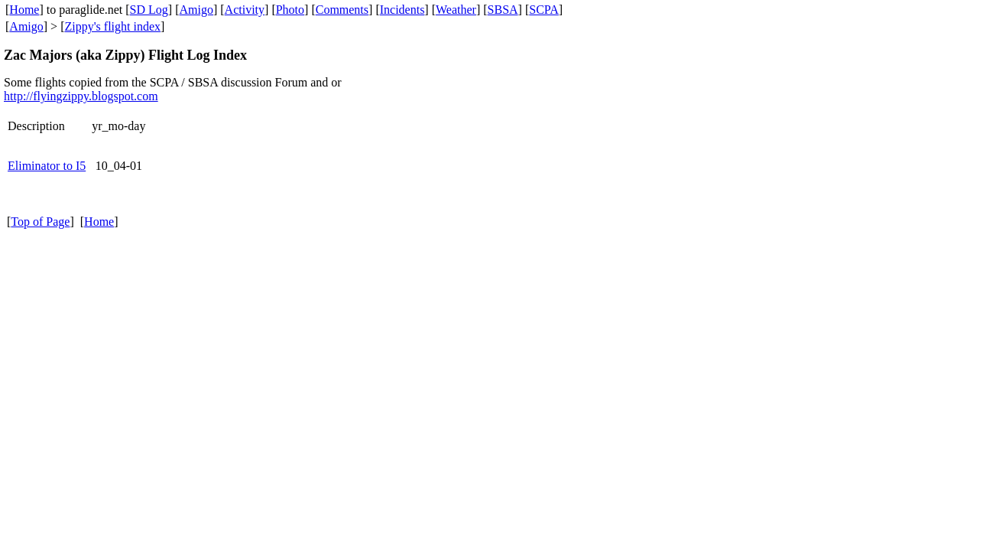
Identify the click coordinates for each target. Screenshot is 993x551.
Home (24, 9)
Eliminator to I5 (47, 165)
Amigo (196, 9)
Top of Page (40, 221)
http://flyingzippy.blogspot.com (81, 96)
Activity (244, 9)
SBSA (503, 9)
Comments (342, 9)
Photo (290, 9)
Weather (456, 9)
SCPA (544, 9)
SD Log (149, 9)
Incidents (402, 9)
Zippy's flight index (112, 26)
